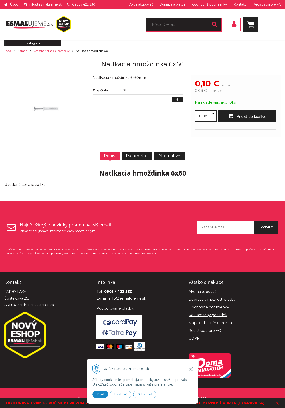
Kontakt (240, 4)
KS (205, 116)
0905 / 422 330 (83, 4)
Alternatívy (169, 155)
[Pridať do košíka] (247, 116)
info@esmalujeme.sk (45, 4)
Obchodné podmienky (209, 4)
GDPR (194, 338)
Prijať (100, 394)
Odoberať (266, 227)
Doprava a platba (172, 4)
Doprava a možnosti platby (212, 299)
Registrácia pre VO (267, 4)
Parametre (136, 155)
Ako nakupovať (141, 4)
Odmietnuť (144, 394)
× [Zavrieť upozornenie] (277, 403)
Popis (109, 155)
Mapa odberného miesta (210, 323)
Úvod (14, 4)
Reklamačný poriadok (208, 315)
